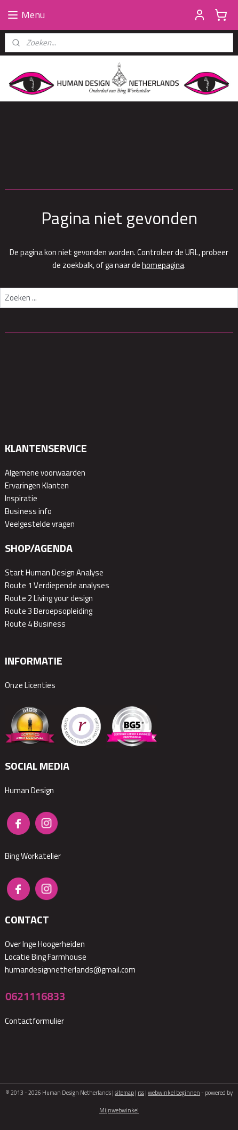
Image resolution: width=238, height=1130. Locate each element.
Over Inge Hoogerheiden (45, 944)
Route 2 (18, 598)
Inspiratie (21, 498)
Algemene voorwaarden (45, 473)
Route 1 (18, 585)
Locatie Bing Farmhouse (45, 957)
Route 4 (18, 624)
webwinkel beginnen (174, 1092)
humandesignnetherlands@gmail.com (70, 969)
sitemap (124, 1092)
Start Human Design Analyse (54, 572)
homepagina (163, 265)
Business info (28, 511)
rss (141, 1092)
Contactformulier (34, 1021)
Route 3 (18, 611)
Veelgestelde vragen (40, 524)
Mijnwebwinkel (119, 1110)
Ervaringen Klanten (37, 485)
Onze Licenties (30, 685)
